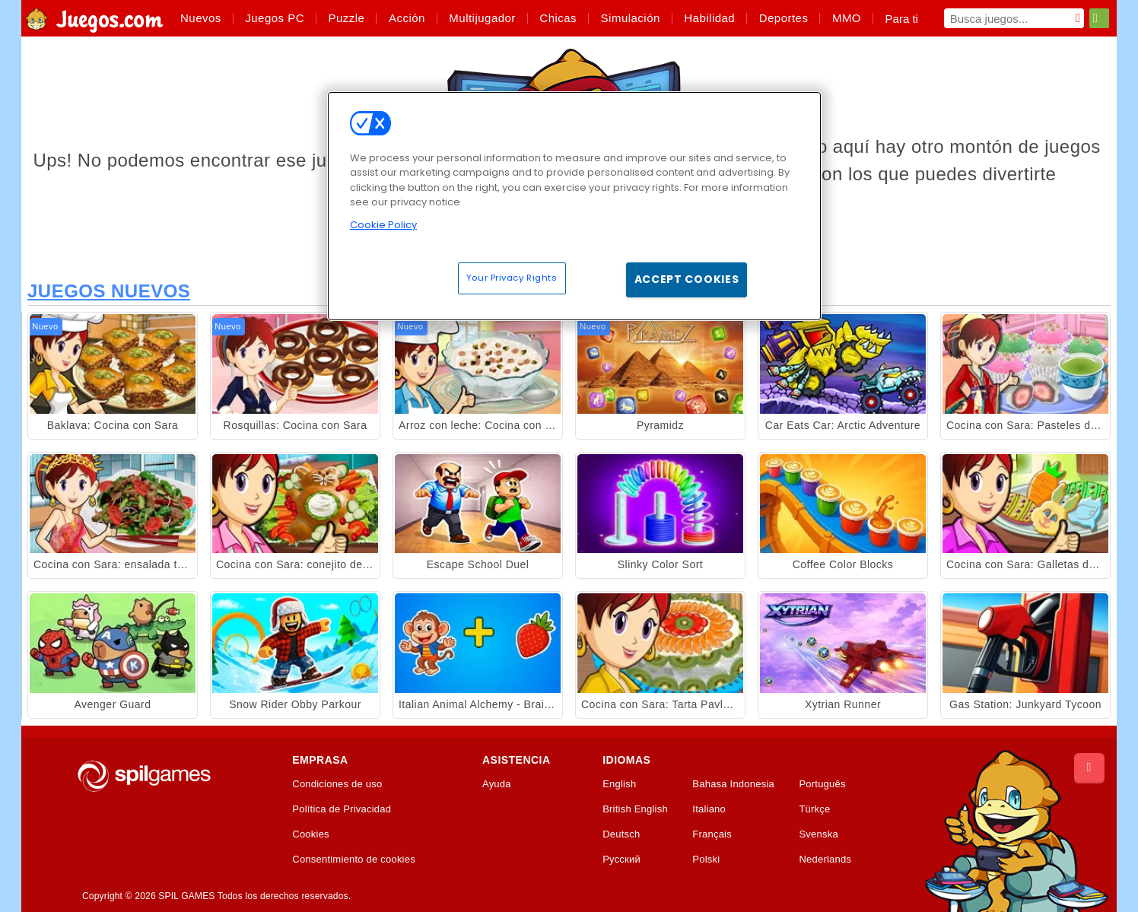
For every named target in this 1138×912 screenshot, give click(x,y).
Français (712, 834)
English (619, 784)
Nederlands (825, 859)
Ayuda (496, 784)
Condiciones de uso (337, 784)
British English (635, 809)
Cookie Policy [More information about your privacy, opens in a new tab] (383, 225)
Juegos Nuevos (108, 291)
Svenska (818, 834)
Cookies (310, 834)
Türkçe (814, 809)
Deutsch (621, 834)
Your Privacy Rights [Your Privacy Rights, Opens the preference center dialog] (512, 278)
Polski (706, 859)
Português (822, 784)
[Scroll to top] (1089, 768)
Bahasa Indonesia (733, 784)
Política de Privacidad (341, 809)
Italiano (709, 809)
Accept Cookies (686, 279)
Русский (621, 859)
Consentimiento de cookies (353, 859)
